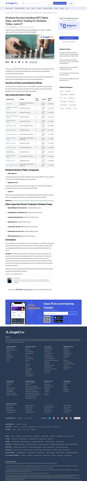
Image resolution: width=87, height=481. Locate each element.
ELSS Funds (23, 455)
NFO (26, 355)
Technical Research (10, 389)
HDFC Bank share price (29, 405)
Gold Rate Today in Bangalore (71, 444)
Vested (28, 429)
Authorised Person (67, 367)
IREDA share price (9, 408)
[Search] (37, 3)
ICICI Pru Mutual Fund (60, 452)
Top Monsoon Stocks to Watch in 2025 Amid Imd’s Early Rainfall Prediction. (33, 200)
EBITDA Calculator (48, 367)
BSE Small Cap (60, 436)
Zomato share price (48, 410)
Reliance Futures (42, 438)
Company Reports (9, 391)
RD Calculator (47, 363)
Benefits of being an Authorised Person (33, 388)
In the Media (8, 355)
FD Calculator (47, 362)
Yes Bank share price (10, 412)
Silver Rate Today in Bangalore (34, 447)
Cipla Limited (9, 103)
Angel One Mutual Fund (21, 452)
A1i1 (67, 8)
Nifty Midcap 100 (44, 436)
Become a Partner (47, 8)
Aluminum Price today (28, 449)
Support (62, 8)
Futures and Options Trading (69, 363)
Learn (28, 8)
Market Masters (71, 98)
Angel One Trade (24, 426)
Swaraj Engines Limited (11, 147)
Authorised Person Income (30, 389)
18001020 (20, 418)
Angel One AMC (18, 424)
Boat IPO (65, 386)
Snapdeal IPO (66, 391)
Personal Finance (63, 104)
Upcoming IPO (28, 356)
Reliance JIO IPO (67, 382)
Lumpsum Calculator (48, 353)
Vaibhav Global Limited (11, 125)
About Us (8, 351)
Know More (16, 282)
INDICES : (7, 436)
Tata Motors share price (11, 410)
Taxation (75, 108)
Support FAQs (28, 418)
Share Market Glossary (48, 386)
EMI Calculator (47, 372)
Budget (61, 91)
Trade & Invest (9, 8)
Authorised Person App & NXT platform (33, 394)
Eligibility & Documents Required (31, 391)
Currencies (27, 363)
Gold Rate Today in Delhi (31, 444)
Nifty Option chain (15, 441)
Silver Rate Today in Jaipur (62, 447)
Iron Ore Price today (57, 449)
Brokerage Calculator (48, 348)
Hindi (61, 98)
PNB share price (47, 408)
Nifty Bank (18, 436)
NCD (26, 367)
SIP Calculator (47, 351)
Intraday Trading (67, 355)
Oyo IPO (65, 384)
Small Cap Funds (37, 455)
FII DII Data (46, 394)
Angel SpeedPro (31, 426)
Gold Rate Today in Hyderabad (57, 444)
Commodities (67, 91)
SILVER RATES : (8, 447)
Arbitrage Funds (46, 455)
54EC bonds (27, 372)
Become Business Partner (30, 382)
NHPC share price (28, 407)
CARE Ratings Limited (11, 130)
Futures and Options (29, 358)
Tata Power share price (30, 412)
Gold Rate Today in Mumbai (18, 444)
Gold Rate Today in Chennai (43, 444)
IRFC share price (9, 405)
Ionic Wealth (25, 424)
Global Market (72, 94)
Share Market (68, 108)
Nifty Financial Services (27, 436)
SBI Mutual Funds (31, 452)
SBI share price (28, 410)
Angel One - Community (10, 393)
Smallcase (19, 429)
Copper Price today (17, 449)
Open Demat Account (59, 3)
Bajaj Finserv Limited (10, 143)
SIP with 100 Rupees (29, 351)
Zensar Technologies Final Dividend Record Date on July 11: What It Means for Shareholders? (69, 61)
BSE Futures (50, 438)
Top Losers (46, 393)
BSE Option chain (60, 441)
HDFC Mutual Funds (50, 452)
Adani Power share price (49, 407)
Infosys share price (67, 407)
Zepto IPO (66, 388)
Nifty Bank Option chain (26, 441)
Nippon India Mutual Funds (72, 452)
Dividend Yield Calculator (49, 356)
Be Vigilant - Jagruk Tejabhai (12, 394)
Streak (24, 429)
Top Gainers (46, 391)
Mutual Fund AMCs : (10, 452)
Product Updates (72, 104)
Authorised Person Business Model (32, 393)
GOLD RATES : (8, 444)
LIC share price (66, 412)
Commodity (27, 365)
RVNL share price (28, 408)
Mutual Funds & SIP (20, 8)
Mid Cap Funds (60, 455)
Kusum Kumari (13, 27)
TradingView (33, 429)
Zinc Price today (38, 449)
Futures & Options (63, 94)
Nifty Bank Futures (23, 438)
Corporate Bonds (28, 368)
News (33, 8)
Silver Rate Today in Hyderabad (20, 447)
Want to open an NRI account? (69, 41)
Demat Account (67, 350)
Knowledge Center (10, 382)
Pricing (56, 8)
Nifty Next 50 (37, 436)
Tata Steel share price (48, 405)
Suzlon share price (10, 407)
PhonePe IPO (66, 389)
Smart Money (9, 384)
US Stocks (27, 360)
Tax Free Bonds (28, 370)
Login (71, 3)
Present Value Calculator (49, 365)
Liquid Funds (30, 455)
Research (62, 108)
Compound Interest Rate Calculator (51, 360)
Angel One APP (16, 426)
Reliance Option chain (50, 441)
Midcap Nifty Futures (33, 438)
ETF (26, 362)
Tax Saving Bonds (29, 375)
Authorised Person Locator (30, 398)
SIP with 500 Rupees (29, 353)
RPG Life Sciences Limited (12, 165)
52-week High (47, 388)
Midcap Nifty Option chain (38, 441)
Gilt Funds (53, 455)
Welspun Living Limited (11, 112)
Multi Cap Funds (68, 455)
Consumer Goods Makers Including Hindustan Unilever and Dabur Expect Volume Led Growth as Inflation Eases (69, 54)
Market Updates (63, 101)
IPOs (65, 98)
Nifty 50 (12, 436)
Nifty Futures (14, 438)
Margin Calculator (47, 350)
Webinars (8, 358)
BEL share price (47, 412)
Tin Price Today (66, 449)
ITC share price (66, 408)
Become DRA (27, 384)
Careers (8, 360)
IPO (64, 358)
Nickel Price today (47, 449)
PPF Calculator (47, 370)
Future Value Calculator (49, 358)
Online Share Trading (68, 353)
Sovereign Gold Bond (29, 374)
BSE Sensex (52, 436)
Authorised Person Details (30, 396)
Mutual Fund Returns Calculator (50, 368)
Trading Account (67, 351)
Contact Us (8, 353)
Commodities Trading (68, 362)
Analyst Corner (66, 368)
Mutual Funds (71, 101)
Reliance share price (67, 405)
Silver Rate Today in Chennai (49, 447)
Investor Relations (10, 356)
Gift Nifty (72, 436)
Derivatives (66, 360)
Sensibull (14, 429)
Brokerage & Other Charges (11, 350)
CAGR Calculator (47, 355)
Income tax (66, 365)
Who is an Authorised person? (31, 386)
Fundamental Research (10, 388)
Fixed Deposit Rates (56, 426)
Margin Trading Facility (40, 426)
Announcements (47, 384)
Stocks (26, 348)
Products (39, 8)
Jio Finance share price (68, 410)
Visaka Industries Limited (11, 134)
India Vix (66, 436)
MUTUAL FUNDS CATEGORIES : (12, 455)
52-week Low (47, 389)
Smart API (49, 426)
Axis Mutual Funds (40, 452)
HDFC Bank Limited (10, 160)
